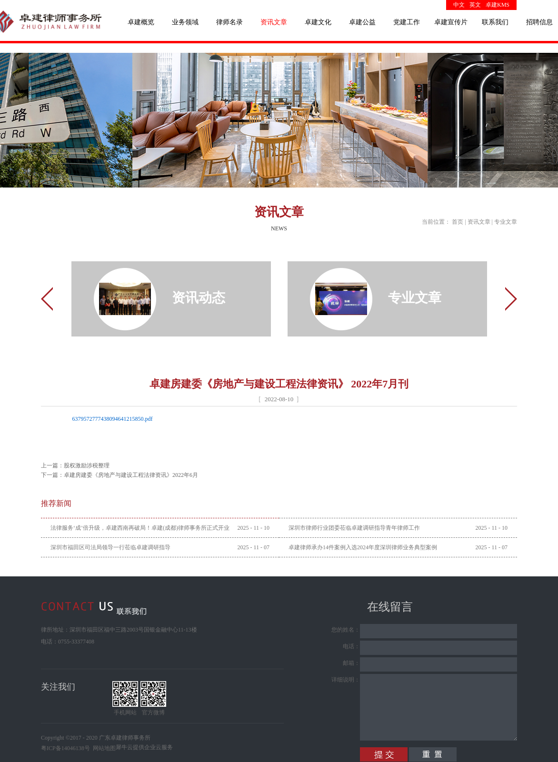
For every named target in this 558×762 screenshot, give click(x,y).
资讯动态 (198, 297)
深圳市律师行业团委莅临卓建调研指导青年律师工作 (354, 527)
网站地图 (103, 748)
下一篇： (119, 475)
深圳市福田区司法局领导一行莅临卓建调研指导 (110, 547)
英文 (475, 4)
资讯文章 (479, 221)
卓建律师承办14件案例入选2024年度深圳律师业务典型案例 (363, 547)
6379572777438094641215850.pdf (112, 419)
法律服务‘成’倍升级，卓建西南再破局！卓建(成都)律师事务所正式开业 (139, 527)
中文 (459, 4)
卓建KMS (497, 4)
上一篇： (75, 465)
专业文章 (505, 221)
